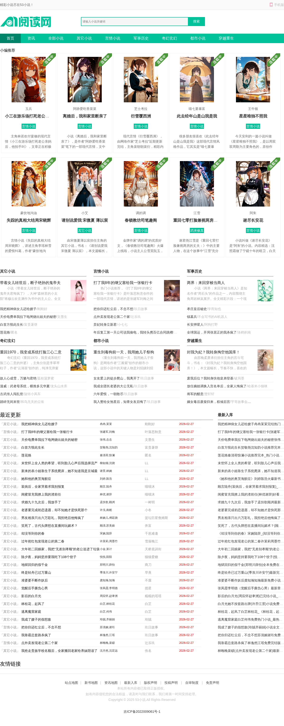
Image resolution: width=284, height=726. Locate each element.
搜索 (196, 21)
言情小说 (112, 38)
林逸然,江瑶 (107, 635)
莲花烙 (5, 332)
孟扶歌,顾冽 (107, 502)
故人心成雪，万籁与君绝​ (18, 378)
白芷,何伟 (106, 611)
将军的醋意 (195, 394)
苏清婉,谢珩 (107, 627)
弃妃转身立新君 (105, 324)
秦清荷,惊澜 (107, 455)
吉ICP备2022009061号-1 (142, 711)
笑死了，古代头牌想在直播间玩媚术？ (49, 526)
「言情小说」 (10, 432)
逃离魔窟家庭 (31, 611)
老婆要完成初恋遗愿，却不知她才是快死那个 (54, 510)
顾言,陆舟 (106, 486)
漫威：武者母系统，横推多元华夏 (25, 386)
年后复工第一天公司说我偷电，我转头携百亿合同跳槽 (133, 332)
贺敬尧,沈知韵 (109, 447)
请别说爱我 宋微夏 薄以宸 (85, 220)
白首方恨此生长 (11, 324)
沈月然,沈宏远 (109, 650)
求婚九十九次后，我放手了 (41, 502)
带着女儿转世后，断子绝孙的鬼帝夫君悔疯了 (30, 283)
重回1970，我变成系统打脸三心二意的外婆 (31, 352)
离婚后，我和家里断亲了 (85, 116)
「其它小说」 (10, 424)
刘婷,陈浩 (106, 478)
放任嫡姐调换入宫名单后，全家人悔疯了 (217, 386)
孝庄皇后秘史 (197, 309)
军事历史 (141, 38)
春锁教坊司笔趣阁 (141, 220)
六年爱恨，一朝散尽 (108, 394)
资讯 (31, 38)
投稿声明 (171, 683)
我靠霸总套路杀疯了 (36, 635)
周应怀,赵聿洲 (109, 596)
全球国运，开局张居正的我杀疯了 (212, 332)
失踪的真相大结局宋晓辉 (29, 220)
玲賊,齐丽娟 (107, 619)
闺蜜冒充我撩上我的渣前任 (41, 494)
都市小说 (197, 38)
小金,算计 (106, 549)
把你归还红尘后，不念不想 (113, 309)
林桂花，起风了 (32, 604)
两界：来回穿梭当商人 (206, 283)
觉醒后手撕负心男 (34, 588)
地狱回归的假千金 (34, 565)
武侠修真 (197, 230)
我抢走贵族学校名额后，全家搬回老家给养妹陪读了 (59, 651)
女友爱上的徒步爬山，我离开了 (116, 378)
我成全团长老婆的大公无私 (113, 386)
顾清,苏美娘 (107, 525)
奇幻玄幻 (169, 38)
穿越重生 (226, 38)
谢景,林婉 (106, 471)
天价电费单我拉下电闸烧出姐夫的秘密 (28, 317)
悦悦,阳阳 (106, 557)
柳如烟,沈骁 (107, 463)
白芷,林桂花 (107, 603)
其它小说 (84, 38)
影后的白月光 (31, 596)
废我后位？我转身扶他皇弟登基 (210, 378)
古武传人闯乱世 (11, 394)
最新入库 (130, 683)
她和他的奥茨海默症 (36, 479)
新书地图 (91, 683)
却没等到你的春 (32, 533)
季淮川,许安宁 (109, 572)
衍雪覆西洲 (141, 116)
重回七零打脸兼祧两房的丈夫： (201, 220)
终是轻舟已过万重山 (36, 572)
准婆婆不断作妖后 (34, 580)
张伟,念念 (106, 439)
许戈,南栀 (106, 510)
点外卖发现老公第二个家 (111, 317)
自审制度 (192, 683)
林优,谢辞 (106, 494)
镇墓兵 (192, 317)
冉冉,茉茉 (106, 424)
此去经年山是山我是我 (197, 116)
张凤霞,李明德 (109, 588)
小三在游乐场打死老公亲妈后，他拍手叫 (41, 116)
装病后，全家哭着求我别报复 (42, 486)
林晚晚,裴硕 (107, 643)
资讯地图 (111, 683)
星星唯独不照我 (253, 116)
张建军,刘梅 (107, 431)
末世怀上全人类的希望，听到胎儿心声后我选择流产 (59, 463)
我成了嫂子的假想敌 (36, 619)
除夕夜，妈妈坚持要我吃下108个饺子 (48, 557)
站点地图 (71, 683)
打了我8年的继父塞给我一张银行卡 (122, 283)
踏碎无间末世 (10, 402)
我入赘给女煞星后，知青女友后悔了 (119, 402)
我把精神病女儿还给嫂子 (18, 309)
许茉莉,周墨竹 (109, 541)
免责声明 (212, 683)
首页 (10, 38)
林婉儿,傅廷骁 (109, 517)
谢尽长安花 (253, 220)
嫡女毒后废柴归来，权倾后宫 (208, 402)
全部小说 (55, 38)
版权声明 (150, 683)
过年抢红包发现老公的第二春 (42, 541)
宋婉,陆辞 (106, 533)
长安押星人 (195, 324)
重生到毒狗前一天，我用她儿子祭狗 (123, 352)
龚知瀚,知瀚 (107, 580)
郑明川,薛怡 (107, 564)
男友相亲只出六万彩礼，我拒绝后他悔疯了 (52, 518)
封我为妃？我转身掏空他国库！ (213, 352)
